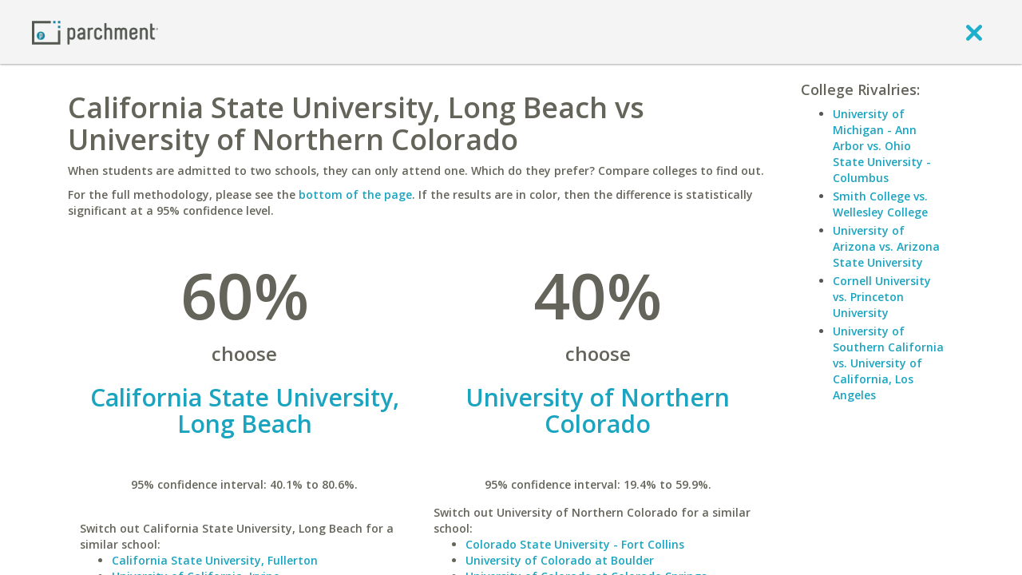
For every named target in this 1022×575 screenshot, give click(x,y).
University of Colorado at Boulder (559, 560)
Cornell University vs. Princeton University (882, 296)
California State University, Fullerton (215, 560)
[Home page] (95, 31)
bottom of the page (355, 194)
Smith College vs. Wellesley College (880, 204)
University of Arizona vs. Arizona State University (886, 246)
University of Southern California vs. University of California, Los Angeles (888, 362)
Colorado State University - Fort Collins (574, 544)
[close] (974, 32)
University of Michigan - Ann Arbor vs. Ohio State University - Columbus (882, 145)
